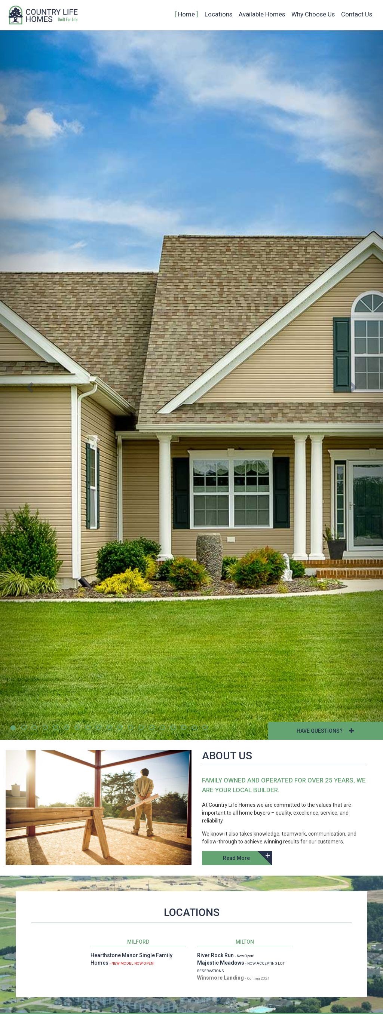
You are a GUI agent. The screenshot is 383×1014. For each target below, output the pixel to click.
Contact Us (356, 14)
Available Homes (262, 14)
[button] (29, 385)
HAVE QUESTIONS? (325, 731)
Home (186, 14)
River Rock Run (215, 955)
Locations (218, 14)
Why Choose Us (313, 14)
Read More (236, 858)
